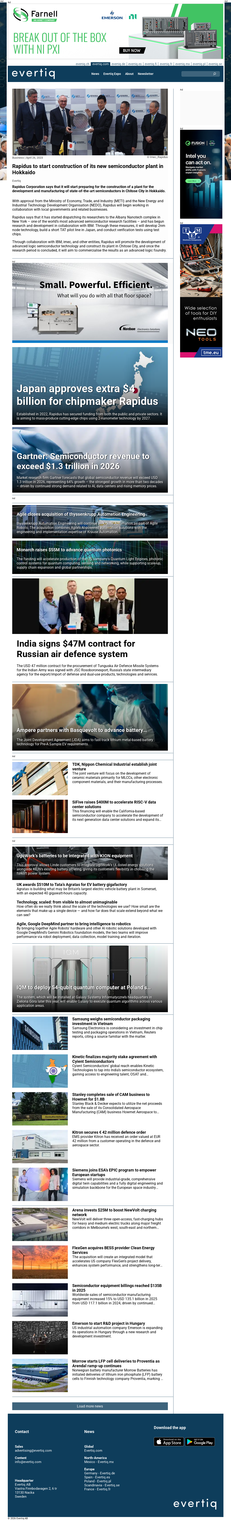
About (129, 74)
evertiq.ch (81, 64)
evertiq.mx (182, 64)
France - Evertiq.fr (97, 1489)
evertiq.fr (165, 64)
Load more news (90, 1406)
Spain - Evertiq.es (97, 1477)
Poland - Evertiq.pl (97, 1481)
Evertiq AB (33, 73)
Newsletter (145, 74)
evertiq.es (134, 64)
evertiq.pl (199, 64)
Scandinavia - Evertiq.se (101, 1485)
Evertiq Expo (112, 74)
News (95, 74)
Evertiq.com (93, 1451)
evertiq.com (100, 64)
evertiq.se (215, 64)
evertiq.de (118, 64)
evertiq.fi (151, 64)
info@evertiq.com (28, 1462)
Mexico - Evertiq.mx (98, 1462)
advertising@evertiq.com (33, 1451)
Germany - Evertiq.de (99, 1473)
